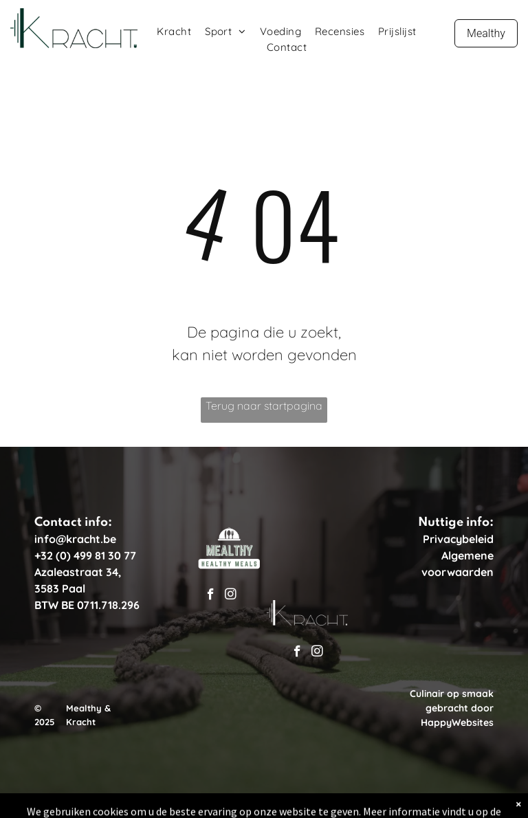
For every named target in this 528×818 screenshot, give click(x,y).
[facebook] (210, 596)
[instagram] (230, 596)
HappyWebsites (457, 722)
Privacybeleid (458, 539)
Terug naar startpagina (264, 405)
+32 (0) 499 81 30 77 (85, 555)
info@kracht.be (75, 539)
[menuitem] (174, 32)
